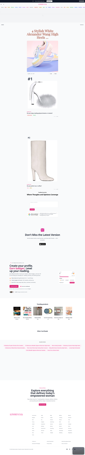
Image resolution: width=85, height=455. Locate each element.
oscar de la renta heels (53, 350)
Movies (60, 426)
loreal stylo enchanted (74, 348)
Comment (32, 209)
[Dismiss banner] (57, 213)
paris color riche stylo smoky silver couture (37, 348)
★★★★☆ (82, 24)
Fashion (51, 419)
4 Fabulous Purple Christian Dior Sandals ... (14, 345)
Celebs (51, 417)
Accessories (57, 7)
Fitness (60, 419)
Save (50, 73)
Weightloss (36, 7)
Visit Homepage (42, 404)
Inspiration (31, 7)
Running (24, 7)
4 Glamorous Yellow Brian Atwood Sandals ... (15, 348)
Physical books (29, 115)
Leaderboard (61, 282)
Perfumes (61, 428)
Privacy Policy (49, 443)
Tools (33, 434)
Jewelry (60, 424)
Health (9, 7)
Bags (51, 415)
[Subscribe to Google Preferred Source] (33, 214)
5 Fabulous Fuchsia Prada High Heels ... (72, 345)
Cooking (16, 7)
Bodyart (33, 417)
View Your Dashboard (25, 286)
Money (68, 7)
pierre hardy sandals (57, 345)
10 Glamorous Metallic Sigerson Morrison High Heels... (38, 345)
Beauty (69, 415)
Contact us (34, 441)
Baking (2, 7)
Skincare (12, 7)
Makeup (42, 426)
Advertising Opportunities (66, 441)
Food (69, 419)
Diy (46, 7)
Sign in (29, 288)
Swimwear (71, 7)
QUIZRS (57, 116)
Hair (69, 421)
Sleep (5, 7)
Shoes (62, 7)
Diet (33, 419)
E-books (34, 115)
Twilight (49, 7)
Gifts (64, 7)
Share (55, 73)
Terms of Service (64, 443)
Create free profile (14, 286)
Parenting (80, 7)
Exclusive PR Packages (36, 443)
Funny (27, 7)
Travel (42, 432)
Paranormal (43, 428)
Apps (44, 7)
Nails (33, 428)
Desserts (69, 417)
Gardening (52, 421)
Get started (72, 282)
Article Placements (50, 441)
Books (42, 417)
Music (69, 426)
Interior (20, 7)
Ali (29, 73)
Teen (33, 432)
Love (33, 426)
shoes (2, 24)
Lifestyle (53, 7)
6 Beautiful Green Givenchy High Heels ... (58, 348)
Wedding (76, 7)
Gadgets (40, 7)
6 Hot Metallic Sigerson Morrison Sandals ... (36, 350)
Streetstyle (61, 430)
